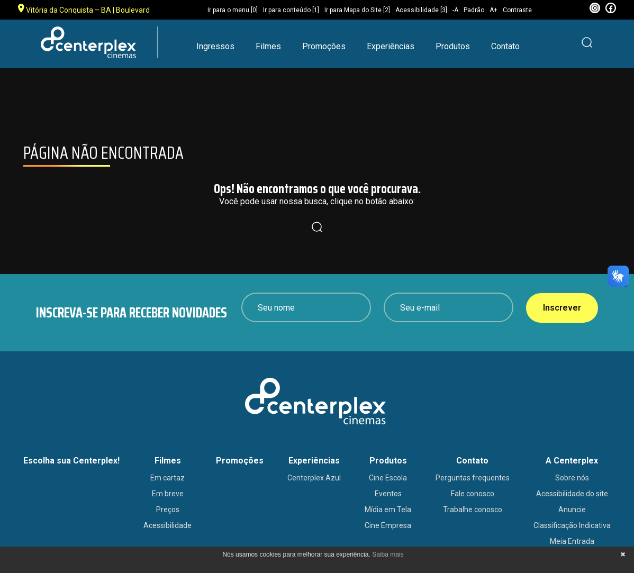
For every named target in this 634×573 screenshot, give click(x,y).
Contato (505, 46)
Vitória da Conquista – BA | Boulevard (84, 9)
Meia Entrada (572, 541)
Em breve (168, 493)
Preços (167, 509)
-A (455, 10)
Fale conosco (472, 493)
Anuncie (572, 509)
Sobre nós (572, 478)
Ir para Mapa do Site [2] (357, 10)
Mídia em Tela (388, 509)
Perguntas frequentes (473, 478)
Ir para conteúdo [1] (291, 10)
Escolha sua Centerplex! (71, 461)
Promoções (324, 46)
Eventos (388, 493)
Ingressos (215, 46)
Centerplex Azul (314, 478)
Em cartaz (167, 478)
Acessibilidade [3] (421, 10)
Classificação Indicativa (572, 525)
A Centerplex (572, 461)
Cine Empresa (388, 525)
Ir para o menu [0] (232, 10)
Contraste (517, 10)
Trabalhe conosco (472, 509)
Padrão (474, 10)
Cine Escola (388, 478)
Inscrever (562, 308)
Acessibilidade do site (572, 493)
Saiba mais (387, 554)
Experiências (390, 46)
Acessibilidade (167, 525)
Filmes (268, 46)
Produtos (453, 46)
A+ (493, 10)
